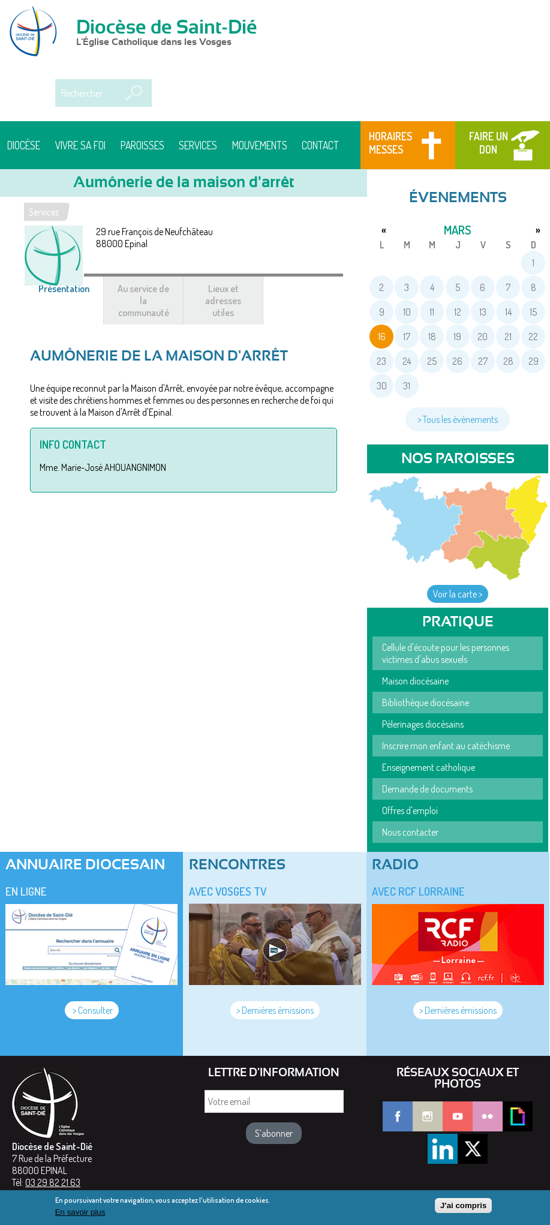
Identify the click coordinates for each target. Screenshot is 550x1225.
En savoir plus (80, 1215)
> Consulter (92, 1010)
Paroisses (142, 145)
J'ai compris (463, 1209)
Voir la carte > (457, 594)
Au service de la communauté (143, 301)
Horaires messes (390, 143)
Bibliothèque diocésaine (425, 702)
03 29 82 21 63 (52, 1182)
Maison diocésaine (415, 681)
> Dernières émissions (275, 1010)
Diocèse (23, 145)
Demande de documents (427, 789)
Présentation (71, 295)
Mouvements (259, 145)
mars (457, 230)
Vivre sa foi (80, 145)
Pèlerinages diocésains (423, 724)
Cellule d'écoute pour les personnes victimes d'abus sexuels (445, 653)
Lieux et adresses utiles (223, 301)
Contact (320, 145)
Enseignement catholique (428, 767)
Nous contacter (410, 832)
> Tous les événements (457, 419)
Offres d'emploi (410, 810)
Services (198, 145)
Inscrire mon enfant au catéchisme (446, 746)
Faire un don (488, 143)
